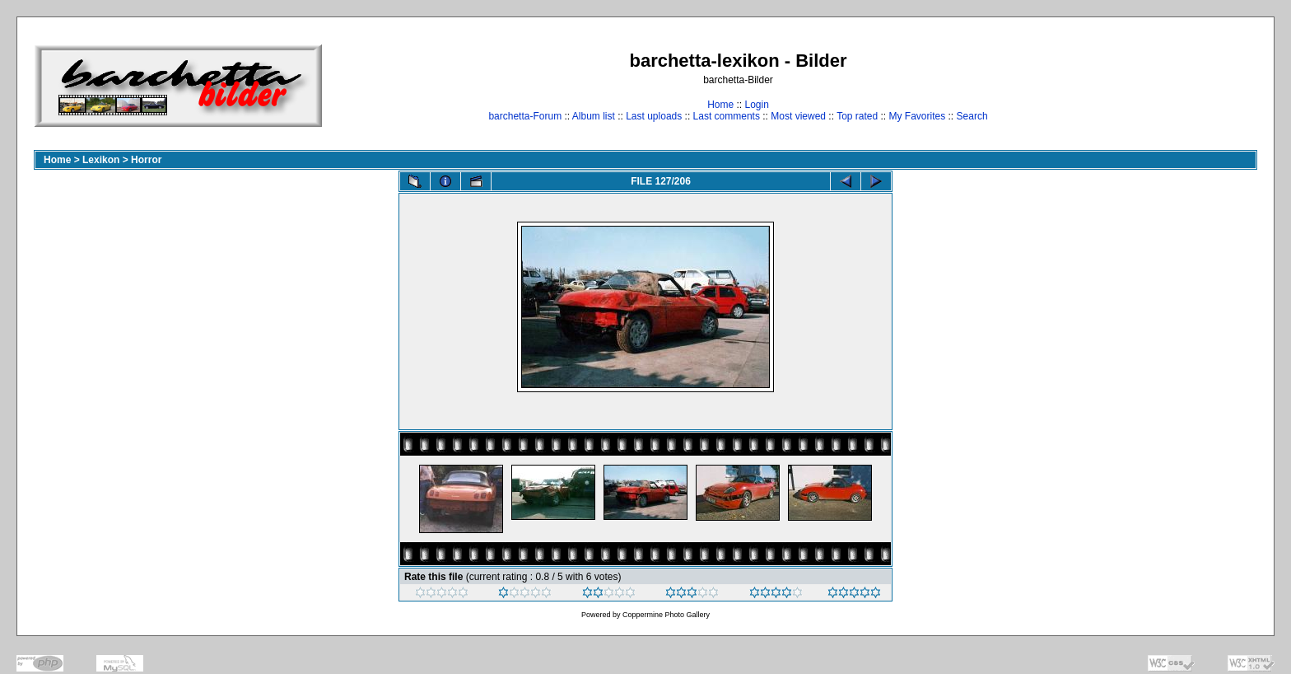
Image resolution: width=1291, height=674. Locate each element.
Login (756, 104)
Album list (593, 116)
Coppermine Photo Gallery (666, 615)
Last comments (726, 116)
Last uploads (654, 116)
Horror (146, 160)
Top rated (857, 116)
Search (972, 116)
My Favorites (917, 116)
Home (720, 104)
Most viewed (798, 116)
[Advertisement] (1205, 85)
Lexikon (100, 160)
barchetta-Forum (525, 116)
